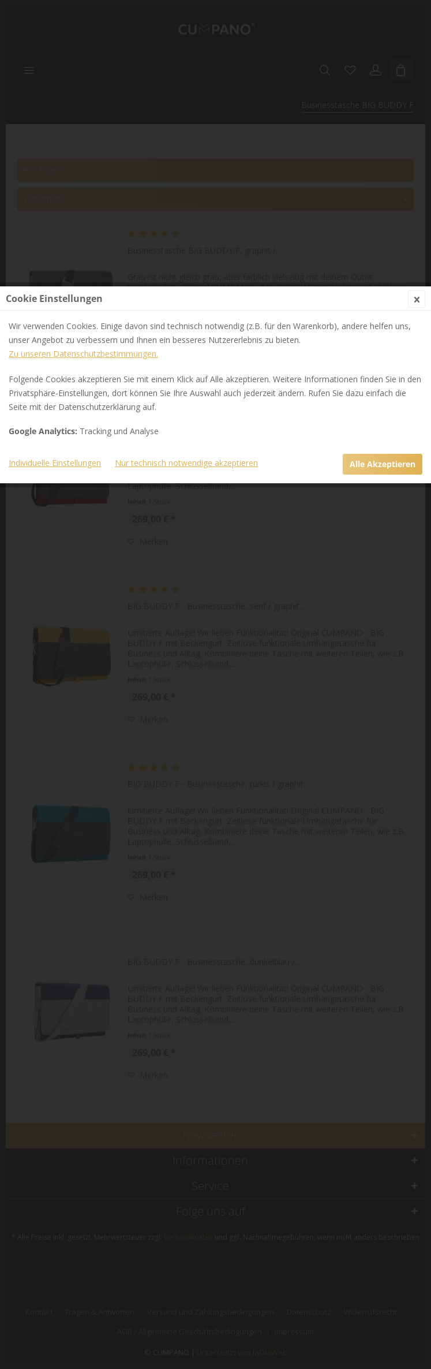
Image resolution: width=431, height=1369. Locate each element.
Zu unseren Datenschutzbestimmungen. (83, 176)
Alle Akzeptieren (382, 287)
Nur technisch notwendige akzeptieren (186, 286)
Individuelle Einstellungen (55, 286)
